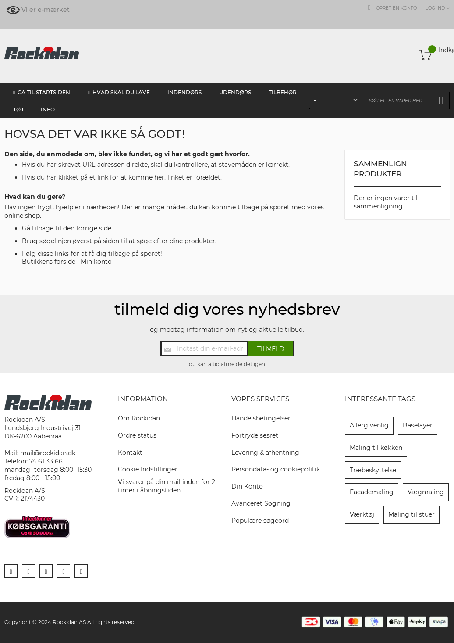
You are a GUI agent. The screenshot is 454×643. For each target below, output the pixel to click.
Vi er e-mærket (45, 10)
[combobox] (379, 100)
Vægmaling (426, 492)
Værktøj (362, 514)
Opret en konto (396, 8)
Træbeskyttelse (373, 470)
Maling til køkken (376, 448)
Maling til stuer (411, 514)
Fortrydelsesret (254, 435)
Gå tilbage (37, 228)
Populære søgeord (260, 520)
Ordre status (137, 435)
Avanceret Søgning (261, 503)
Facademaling (372, 492)
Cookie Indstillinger (147, 469)
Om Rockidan (139, 418)
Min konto (96, 262)
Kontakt (130, 452)
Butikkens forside (48, 262)
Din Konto (247, 486)
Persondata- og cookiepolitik (275, 469)
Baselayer (418, 425)
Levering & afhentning (265, 452)
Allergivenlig (369, 425)
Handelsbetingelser (261, 418)
